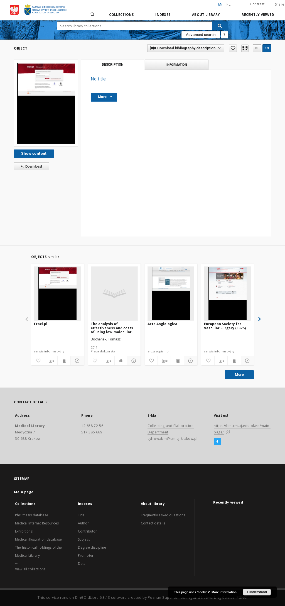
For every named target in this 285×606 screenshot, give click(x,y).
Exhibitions (24, 531)
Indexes (162, 14)
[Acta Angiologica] (171, 293)
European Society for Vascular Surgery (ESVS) (225, 326)
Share (279, 4)
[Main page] (92, 14)
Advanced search (201, 34)
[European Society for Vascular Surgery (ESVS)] (227, 293)
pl (228, 4)
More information (224, 592)
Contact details (153, 523)
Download (30, 166)
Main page (24, 492)
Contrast (257, 4)
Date (82, 563)
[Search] (220, 25)
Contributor (87, 531)
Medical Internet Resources (37, 523)
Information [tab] (176, 65)
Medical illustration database (38, 539)
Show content (34, 153)
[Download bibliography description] (50, 360)
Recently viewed (258, 14)
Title (81, 515)
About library (206, 14)
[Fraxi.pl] (57, 293)
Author (83, 523)
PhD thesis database (31, 515)
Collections (121, 14)
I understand (257, 592)
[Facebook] (217, 441)
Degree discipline (92, 547)
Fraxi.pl (40, 324)
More (239, 374)
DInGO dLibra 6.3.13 (92, 597)
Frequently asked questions (163, 515)
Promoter (86, 555)
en (267, 48)
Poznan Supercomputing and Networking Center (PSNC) (197, 597)
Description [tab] (112, 65)
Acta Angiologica (162, 324)
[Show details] (76, 360)
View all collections (30, 569)
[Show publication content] (64, 360)
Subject (84, 539)
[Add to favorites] (233, 48)
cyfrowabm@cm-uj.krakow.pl (173, 438)
